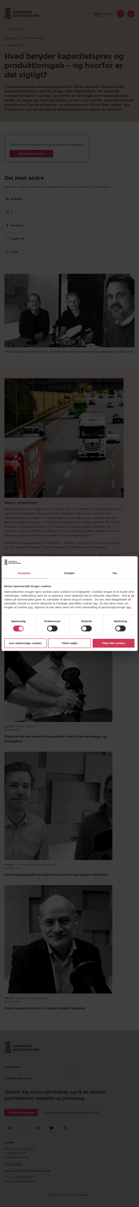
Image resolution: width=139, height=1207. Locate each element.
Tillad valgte (69, 643)
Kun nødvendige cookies (25, 643)
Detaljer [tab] (69, 573)
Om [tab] (115, 573)
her (95, 603)
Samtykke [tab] (24, 573)
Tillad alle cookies (113, 643)
